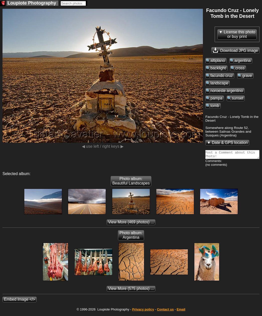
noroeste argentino (226, 91)
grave (247, 75)
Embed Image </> (19, 301)
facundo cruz (221, 75)
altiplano (217, 60)
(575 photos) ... (131, 290)
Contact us (165, 311)
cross (239, 68)
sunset (237, 98)
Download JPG (235, 50)
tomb (214, 106)
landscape (219, 83)
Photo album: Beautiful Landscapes (131, 182)
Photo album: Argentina (131, 236)
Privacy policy (143, 311)
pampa (216, 98)
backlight (218, 68)
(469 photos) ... (131, 223)
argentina (242, 60)
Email (181, 311)
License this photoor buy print (239, 34)
